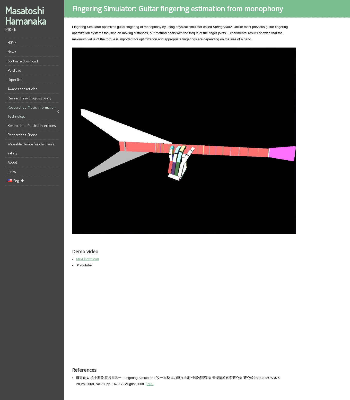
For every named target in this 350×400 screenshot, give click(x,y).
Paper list (15, 79)
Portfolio (14, 70)
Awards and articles (23, 88)
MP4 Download (87, 259)
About (12, 162)
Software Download (23, 61)
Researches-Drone (22, 134)
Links (12, 171)
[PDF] (150, 384)
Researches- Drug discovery (29, 98)
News (12, 51)
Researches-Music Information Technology (32, 112)
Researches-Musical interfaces (32, 125)
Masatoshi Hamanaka (25, 15)
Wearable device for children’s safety (31, 148)
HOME (12, 42)
